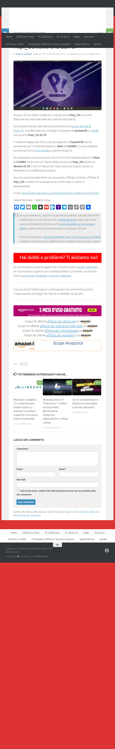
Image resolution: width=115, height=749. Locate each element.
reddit (94, 150)
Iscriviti (97, 44)
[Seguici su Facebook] (107, 570)
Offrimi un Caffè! (15, 44)
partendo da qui (68, 239)
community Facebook (34, 295)
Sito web (20, 499)
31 (98, 402)
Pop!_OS (23, 383)
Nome (20, 488)
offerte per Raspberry (61, 354)
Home (9, 36)
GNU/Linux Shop (25, 36)
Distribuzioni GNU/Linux (29, 52)
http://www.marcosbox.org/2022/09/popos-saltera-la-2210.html (60, 212)
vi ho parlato (42, 169)
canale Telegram (87, 286)
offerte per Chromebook (61, 350)
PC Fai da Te (63, 36)
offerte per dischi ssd (61, 340)
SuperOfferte (82, 44)
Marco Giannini (24, 73)
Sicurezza (89, 36)
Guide (77, 36)
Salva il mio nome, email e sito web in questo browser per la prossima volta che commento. (56, 512)
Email (62, 488)
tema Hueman (42, 576)
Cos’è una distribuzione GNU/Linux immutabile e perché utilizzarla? (85, 423)
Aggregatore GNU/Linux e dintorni (56, 10)
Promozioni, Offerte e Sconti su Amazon (49, 44)
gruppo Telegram (60, 295)
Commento (22, 468)
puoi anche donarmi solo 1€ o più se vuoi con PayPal (71, 256)
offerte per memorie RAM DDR (61, 345)
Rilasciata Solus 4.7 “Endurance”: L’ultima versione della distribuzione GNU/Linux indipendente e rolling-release (55, 430)
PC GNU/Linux (45, 36)
